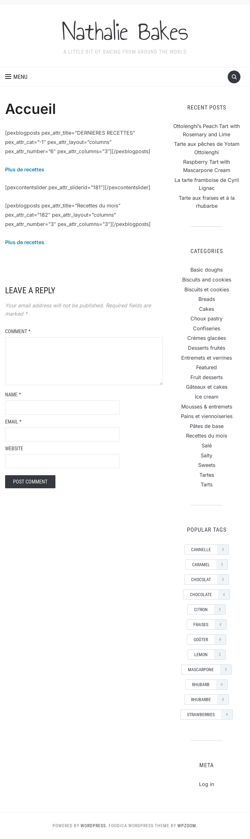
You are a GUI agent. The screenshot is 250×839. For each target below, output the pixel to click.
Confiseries (206, 328)
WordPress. (94, 825)
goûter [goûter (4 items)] (210, 639)
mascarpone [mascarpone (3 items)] (210, 669)
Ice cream (206, 396)
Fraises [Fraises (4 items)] (209, 624)
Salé (207, 445)
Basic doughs (206, 269)
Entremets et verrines (206, 358)
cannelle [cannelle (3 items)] (210, 549)
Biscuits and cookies (206, 279)
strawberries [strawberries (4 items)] (209, 714)
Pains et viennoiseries (206, 416)
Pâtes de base (207, 426)
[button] (16, 77)
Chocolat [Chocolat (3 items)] (210, 579)
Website (14, 449)
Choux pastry (206, 318)
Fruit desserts (206, 377)
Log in (206, 784)
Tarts (206, 484)
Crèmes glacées (206, 338)
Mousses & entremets (206, 406)
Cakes (206, 309)
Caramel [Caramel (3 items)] (210, 564)
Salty (206, 455)
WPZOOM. (187, 825)
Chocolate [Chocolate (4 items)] (210, 594)
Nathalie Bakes (125, 31)
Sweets (206, 465)
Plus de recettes (24, 169)
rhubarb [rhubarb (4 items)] (209, 684)
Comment (18, 331)
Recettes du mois (206, 435)
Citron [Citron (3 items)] (209, 609)
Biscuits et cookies (206, 289)
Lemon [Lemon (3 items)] (209, 654)
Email (13, 422)
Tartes (206, 475)
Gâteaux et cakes (206, 387)
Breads (206, 299)
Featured (206, 367)
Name (13, 395)
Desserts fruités (206, 348)
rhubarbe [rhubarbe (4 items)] (210, 699)
